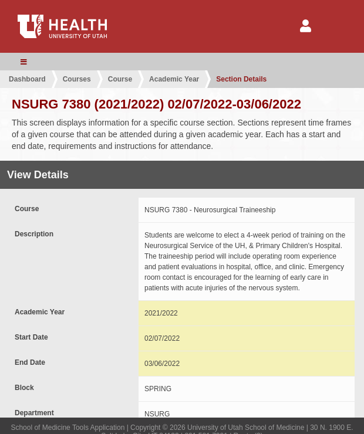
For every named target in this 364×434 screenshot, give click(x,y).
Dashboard (27, 79)
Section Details (241, 79)
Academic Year (174, 79)
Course (120, 79)
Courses (77, 79)
